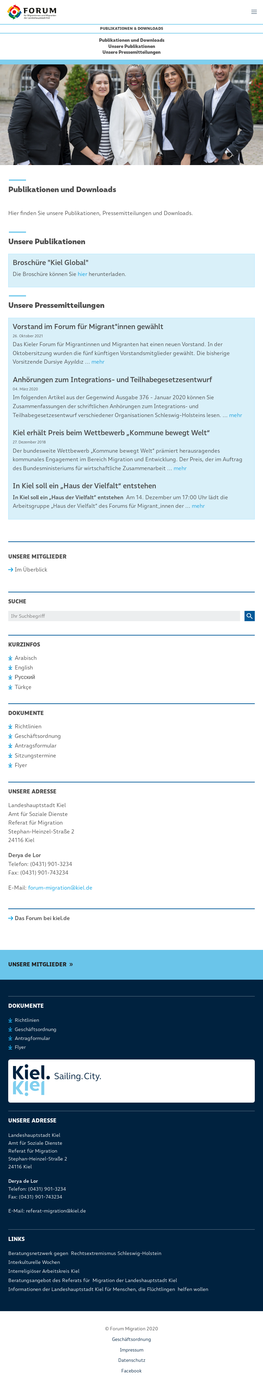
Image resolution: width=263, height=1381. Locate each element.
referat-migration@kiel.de (56, 1211)
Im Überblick (31, 569)
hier (82, 274)
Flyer (21, 765)
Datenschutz (131, 1360)
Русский (25, 677)
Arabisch (26, 658)
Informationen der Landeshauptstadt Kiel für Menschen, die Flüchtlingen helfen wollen (108, 1289)
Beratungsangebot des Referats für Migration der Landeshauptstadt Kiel (92, 1280)
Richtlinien (28, 726)
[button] (254, 12)
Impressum (131, 1350)
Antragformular (32, 1038)
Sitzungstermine (35, 755)
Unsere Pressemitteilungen (131, 52)
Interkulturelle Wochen (34, 1262)
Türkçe (23, 687)
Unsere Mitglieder (37, 964)
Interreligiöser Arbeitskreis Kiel (43, 1271)
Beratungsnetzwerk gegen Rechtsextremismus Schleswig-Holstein (84, 1253)
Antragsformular (36, 745)
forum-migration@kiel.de (60, 887)
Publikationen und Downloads (131, 40)
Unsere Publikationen (131, 46)
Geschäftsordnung (38, 736)
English (24, 667)
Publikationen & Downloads (131, 28)
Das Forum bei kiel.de (42, 918)
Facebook (131, 1370)
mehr (97, 362)
